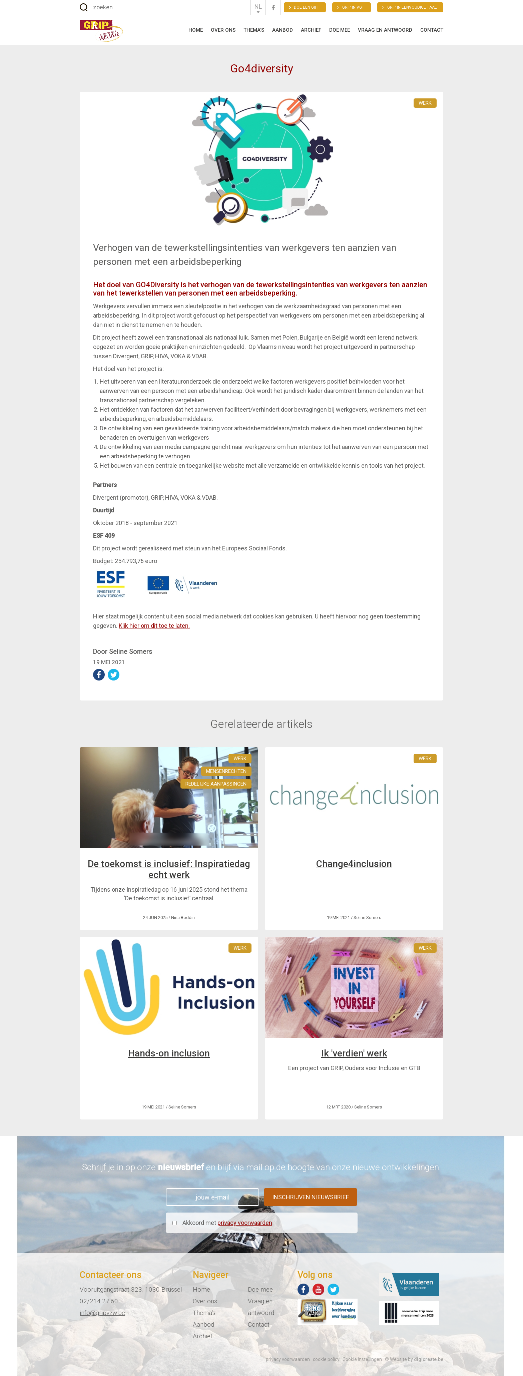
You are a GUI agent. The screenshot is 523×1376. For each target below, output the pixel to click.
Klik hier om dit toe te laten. (154, 625)
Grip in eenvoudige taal (412, 7)
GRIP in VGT (353, 7)
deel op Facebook (99, 674)
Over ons (223, 30)
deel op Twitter (113, 674)
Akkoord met (227, 1222)
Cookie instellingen (362, 1359)
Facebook (273, 7)
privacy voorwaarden (244, 1222)
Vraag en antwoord (385, 30)
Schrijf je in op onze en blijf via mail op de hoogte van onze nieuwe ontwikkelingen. (261, 1167)
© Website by (414, 1359)
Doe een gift (306, 7)
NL (258, 6)
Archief (311, 30)
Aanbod (282, 30)
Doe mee (339, 30)
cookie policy (326, 1359)
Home (195, 30)
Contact (431, 30)
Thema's (253, 30)
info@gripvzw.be (102, 1313)
